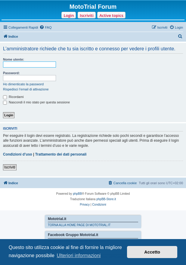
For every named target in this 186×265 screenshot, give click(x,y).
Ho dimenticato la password (23, 84)
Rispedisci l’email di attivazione (26, 89)
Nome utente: (13, 59)
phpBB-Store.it (106, 199)
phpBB (77, 193)
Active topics (111, 15)
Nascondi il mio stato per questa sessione (36, 102)
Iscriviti (86, 15)
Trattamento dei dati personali (61, 154)
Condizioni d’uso (17, 154)
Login (69, 15)
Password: (11, 73)
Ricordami (13, 97)
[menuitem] (45, 27)
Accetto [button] (152, 252)
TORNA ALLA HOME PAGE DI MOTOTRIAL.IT (79, 225)
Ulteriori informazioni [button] (79, 255)
